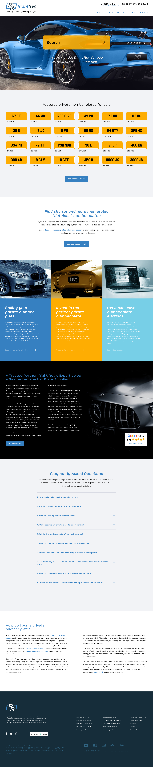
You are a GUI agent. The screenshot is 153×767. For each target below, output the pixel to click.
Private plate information (84, 724)
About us (133, 724)
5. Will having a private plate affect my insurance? (60, 535)
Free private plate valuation (111, 724)
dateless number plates (33, 650)
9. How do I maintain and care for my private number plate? (64, 574)
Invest (132, 12)
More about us (16, 444)
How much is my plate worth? (112, 721)
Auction (121, 12)
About (144, 12)
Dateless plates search (76, 245)
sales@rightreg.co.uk (135, 4)
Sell (110, 12)
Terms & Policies (135, 731)
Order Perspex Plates (109, 731)
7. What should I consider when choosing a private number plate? (67, 554)
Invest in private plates (110, 727)
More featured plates (76, 179)
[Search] (76, 43)
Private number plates (110, 718)
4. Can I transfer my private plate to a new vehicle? (60, 526)
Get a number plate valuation (16, 351)
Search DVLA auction (115, 351)
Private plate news (136, 721)
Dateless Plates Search (84, 721)
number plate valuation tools (37, 652)
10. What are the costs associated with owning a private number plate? (70, 584)
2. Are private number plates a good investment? (59, 507)
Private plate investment (65, 351)
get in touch (98, 673)
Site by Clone (11, 755)
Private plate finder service (138, 718)
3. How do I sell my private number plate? (56, 517)
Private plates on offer (83, 727)
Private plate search (82, 718)
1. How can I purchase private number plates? (57, 498)
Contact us (133, 727)
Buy (100, 12)
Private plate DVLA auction (85, 731)
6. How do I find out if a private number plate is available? (63, 544)
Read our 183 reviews (136, 444)
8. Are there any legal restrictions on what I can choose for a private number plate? (72, 564)
